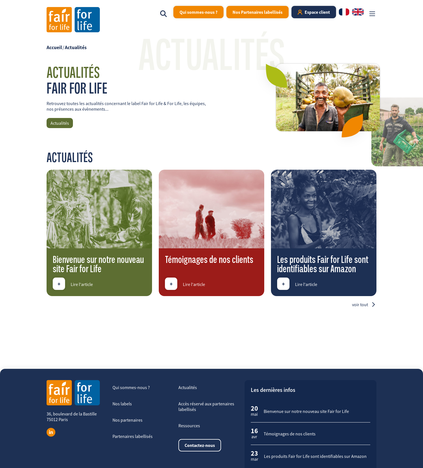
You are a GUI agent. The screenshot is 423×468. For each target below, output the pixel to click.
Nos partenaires (127, 420)
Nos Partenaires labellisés (257, 12)
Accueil (54, 47)
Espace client (317, 12)
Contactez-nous (200, 445)
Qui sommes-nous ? (198, 12)
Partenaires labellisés (132, 436)
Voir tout (360, 304)
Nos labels (122, 403)
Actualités (76, 47)
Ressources (189, 425)
